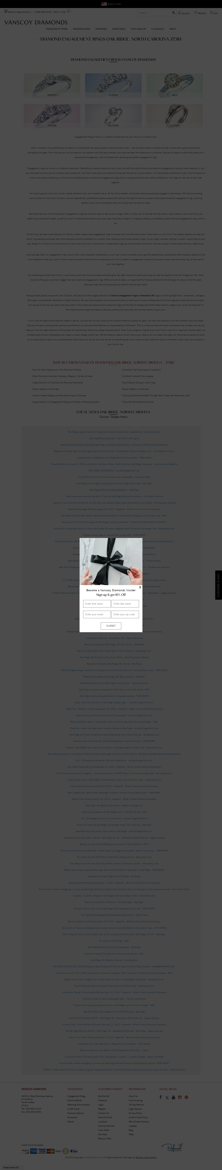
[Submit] (111, 626)
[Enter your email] (97, 614)
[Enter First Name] (97, 604)
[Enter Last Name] (125, 604)
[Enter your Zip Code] (125, 614)
